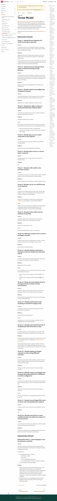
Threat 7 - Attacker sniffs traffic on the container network (52, 49)
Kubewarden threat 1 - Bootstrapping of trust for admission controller (52, 143)
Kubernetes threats (52, 5)
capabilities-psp (21, 200)
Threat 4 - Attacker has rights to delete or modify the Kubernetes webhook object (52, 30)
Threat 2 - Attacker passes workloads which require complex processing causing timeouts (52, 16)
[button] (8, 9)
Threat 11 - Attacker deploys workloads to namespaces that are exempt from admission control (52, 76)
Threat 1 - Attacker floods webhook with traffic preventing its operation (52, 9)
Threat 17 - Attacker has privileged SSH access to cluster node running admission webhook (52, 125)
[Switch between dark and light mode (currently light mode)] (55, 2)
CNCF (23, 497)
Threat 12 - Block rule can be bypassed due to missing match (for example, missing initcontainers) (52, 85)
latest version (37, 9)
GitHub (45, 1)
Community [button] (50, 1)
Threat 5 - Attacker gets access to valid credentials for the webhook (52, 37)
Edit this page (21, 485)
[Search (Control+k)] (19, 2)
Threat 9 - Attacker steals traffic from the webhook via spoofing (52, 62)
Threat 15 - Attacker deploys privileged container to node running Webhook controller (52, 107)
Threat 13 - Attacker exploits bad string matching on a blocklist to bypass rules (52, 92)
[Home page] (19, 13)
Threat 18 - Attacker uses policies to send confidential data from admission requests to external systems (52, 134)
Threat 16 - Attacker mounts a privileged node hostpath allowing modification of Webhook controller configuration (52, 116)
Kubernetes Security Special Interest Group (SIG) (28, 21)
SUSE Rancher (38, 497)
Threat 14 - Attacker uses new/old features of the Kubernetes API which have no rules (52, 100)
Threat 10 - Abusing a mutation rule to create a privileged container (52, 69)
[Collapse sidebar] (8, 493)
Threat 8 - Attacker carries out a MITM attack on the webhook (52, 56)
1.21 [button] (11, 1)
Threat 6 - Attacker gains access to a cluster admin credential (52, 43)
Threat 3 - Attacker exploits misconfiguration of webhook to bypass (52, 23)
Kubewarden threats (52, 139)
